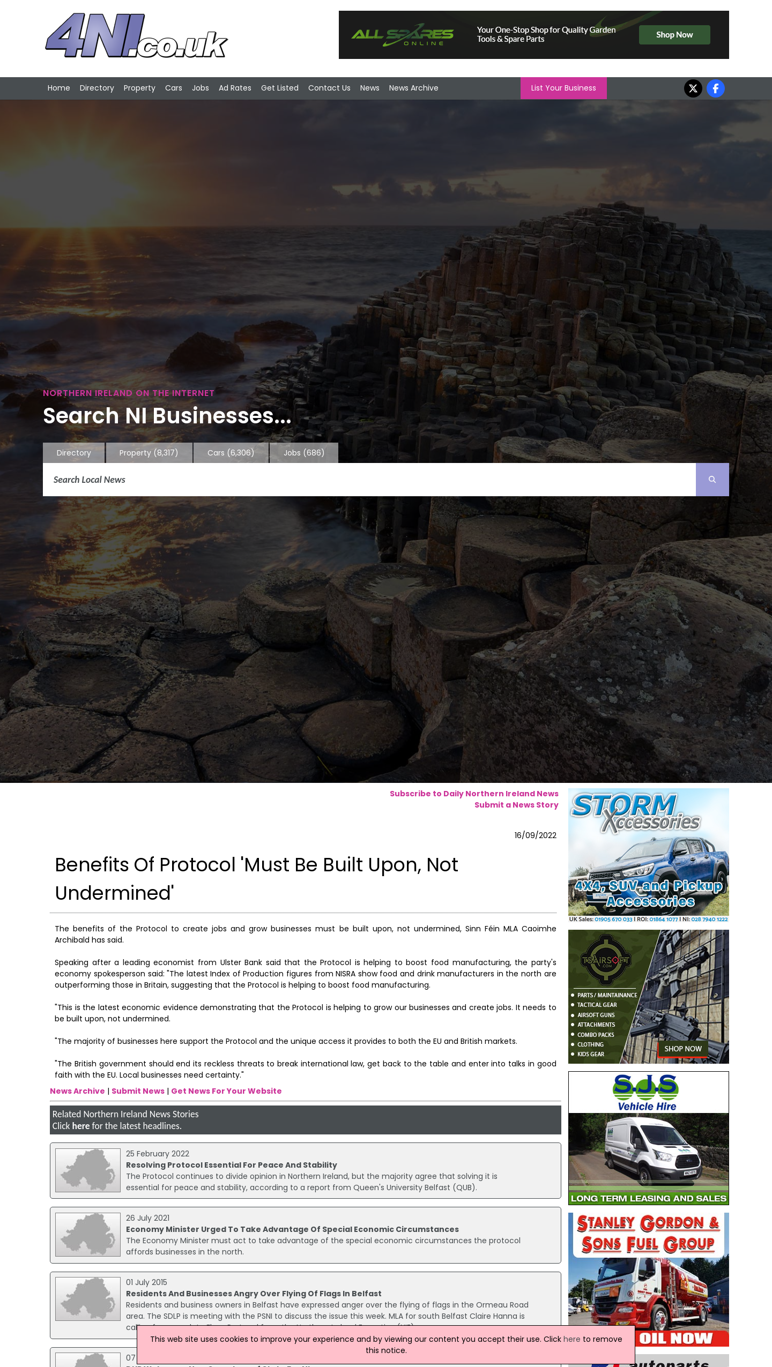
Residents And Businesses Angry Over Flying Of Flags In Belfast (254, 1293)
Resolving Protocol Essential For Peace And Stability (231, 1165)
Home (59, 88)
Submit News (138, 1091)
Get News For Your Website (226, 1091)
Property (139, 88)
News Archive (414, 88)
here (81, 1126)
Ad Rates (235, 88)
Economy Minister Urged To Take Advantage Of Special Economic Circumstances (292, 1229)
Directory (97, 88)
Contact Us (329, 88)
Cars (173, 88)
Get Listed (280, 88)
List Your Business (563, 88)
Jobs (200, 88)
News (370, 88)
